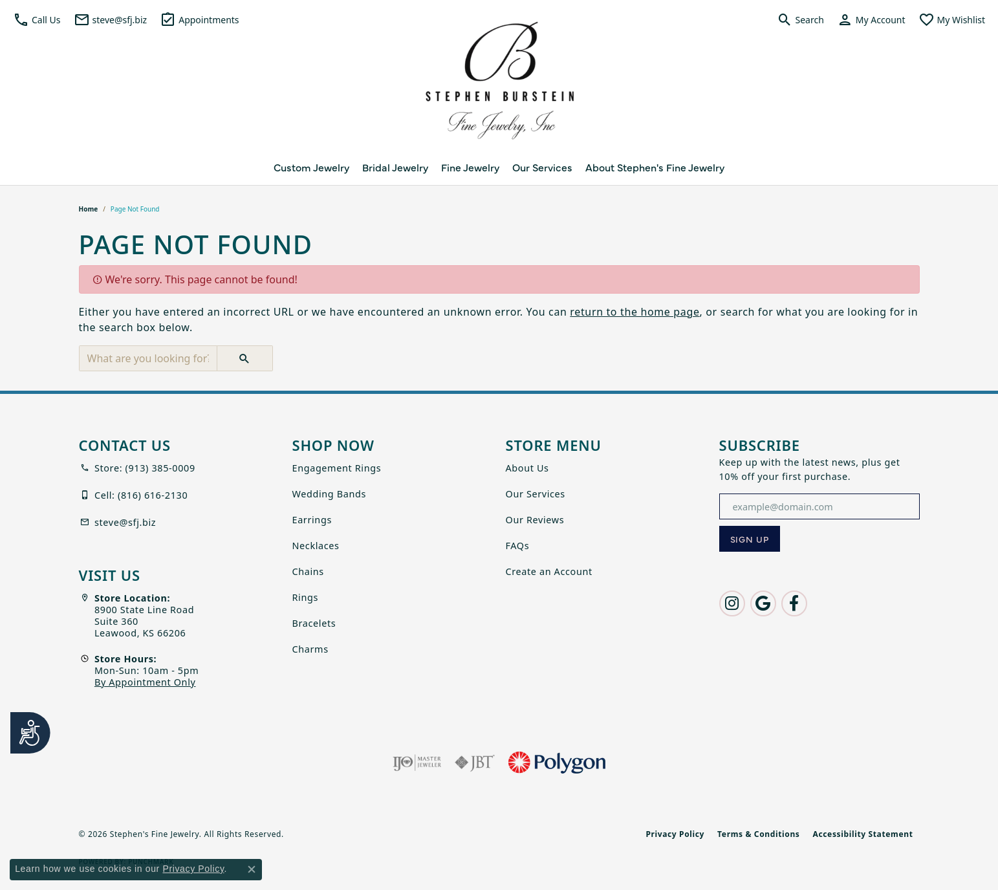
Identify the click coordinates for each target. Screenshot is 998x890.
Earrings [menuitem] (312, 520)
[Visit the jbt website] (474, 762)
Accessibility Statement (863, 834)
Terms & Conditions (758, 834)
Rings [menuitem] (305, 597)
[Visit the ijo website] (417, 762)
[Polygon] (556, 763)
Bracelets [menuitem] (314, 623)
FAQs (518, 545)
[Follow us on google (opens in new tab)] (763, 603)
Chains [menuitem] (308, 571)
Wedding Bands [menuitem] (329, 494)
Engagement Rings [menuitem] (337, 468)
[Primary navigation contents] (499, 167)
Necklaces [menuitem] (316, 545)
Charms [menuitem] (310, 649)
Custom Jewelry (311, 167)
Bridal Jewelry (395, 167)
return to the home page (634, 312)
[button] (37, 19)
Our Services (542, 167)
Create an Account (549, 571)
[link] (110, 19)
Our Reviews (535, 520)
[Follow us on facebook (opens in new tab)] (794, 603)
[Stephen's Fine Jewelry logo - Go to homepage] (499, 84)
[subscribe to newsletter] (750, 539)
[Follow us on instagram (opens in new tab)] (732, 603)
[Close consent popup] (251, 869)
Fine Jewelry (470, 167)
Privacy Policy (674, 834)
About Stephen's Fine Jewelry (654, 167)
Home (88, 208)
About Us (527, 468)
